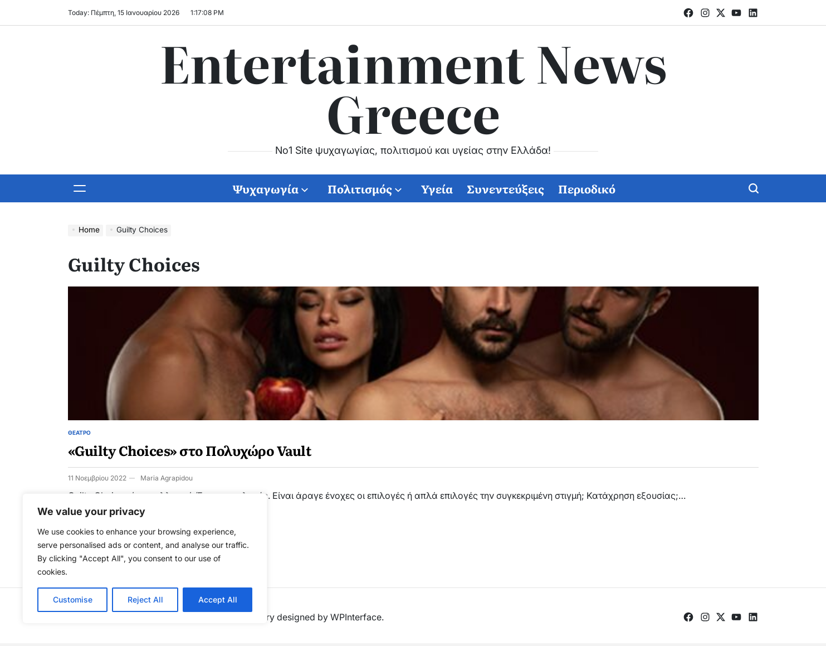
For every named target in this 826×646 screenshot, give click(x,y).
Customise (72, 599)
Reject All (145, 599)
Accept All (217, 599)
